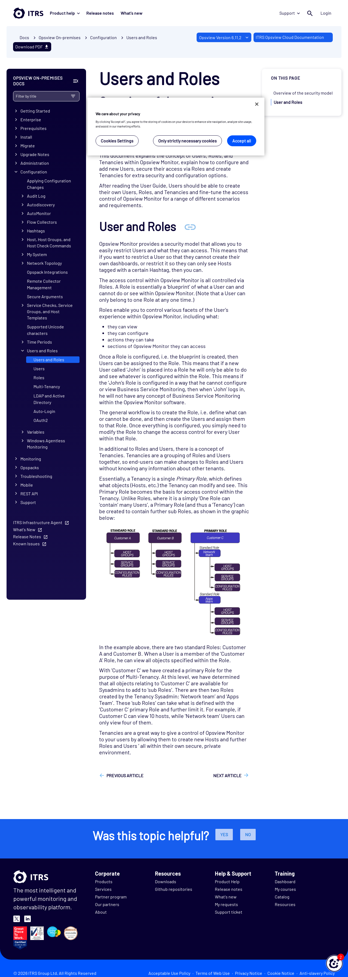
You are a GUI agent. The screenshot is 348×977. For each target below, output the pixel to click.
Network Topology (44, 263)
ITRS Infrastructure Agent (37, 522)
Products (103, 881)
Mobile (26, 484)
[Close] (257, 104)
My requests (226, 904)
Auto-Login (44, 411)
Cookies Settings (117, 140)
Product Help (227, 881)
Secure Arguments (45, 296)
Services (103, 889)
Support (290, 12)
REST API (29, 493)
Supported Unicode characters (45, 330)
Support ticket (228, 911)
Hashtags (36, 231)
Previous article (125, 775)
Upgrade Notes (34, 154)
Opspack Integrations (47, 272)
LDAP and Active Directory (49, 399)
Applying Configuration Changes (49, 184)
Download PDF (32, 46)
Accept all (241, 140)
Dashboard (285, 881)
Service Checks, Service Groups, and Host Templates (50, 312)
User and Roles (288, 102)
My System (37, 254)
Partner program (111, 896)
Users (39, 368)
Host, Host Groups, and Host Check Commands (49, 242)
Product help (65, 12)
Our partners (107, 904)
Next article (227, 775)
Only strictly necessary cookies (187, 140)
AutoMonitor (39, 213)
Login (325, 12)
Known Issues (26, 543)
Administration (34, 163)
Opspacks (29, 467)
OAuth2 (40, 420)
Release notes (100, 12)
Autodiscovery (41, 204)
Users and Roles (141, 37)
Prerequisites (33, 128)
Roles (38, 377)
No (248, 834)
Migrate (27, 145)
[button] (334, 963)
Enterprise (30, 119)
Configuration (33, 171)
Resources (285, 904)
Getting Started (35, 111)
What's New (24, 529)
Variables (35, 432)
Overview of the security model (303, 92)
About (101, 911)
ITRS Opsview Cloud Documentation (290, 37)
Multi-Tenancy (46, 386)
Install (26, 137)
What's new (131, 12)
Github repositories (173, 889)
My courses (285, 889)
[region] (175, 126)
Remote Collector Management (44, 284)
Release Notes (27, 536)
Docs (24, 37)
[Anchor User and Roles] (190, 226)
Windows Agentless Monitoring (46, 444)
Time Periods (39, 342)
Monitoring (30, 458)
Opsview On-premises (60, 37)
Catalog (282, 896)
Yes (224, 834)
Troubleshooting (36, 476)
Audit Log (36, 196)
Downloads (165, 881)
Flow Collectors (42, 222)
